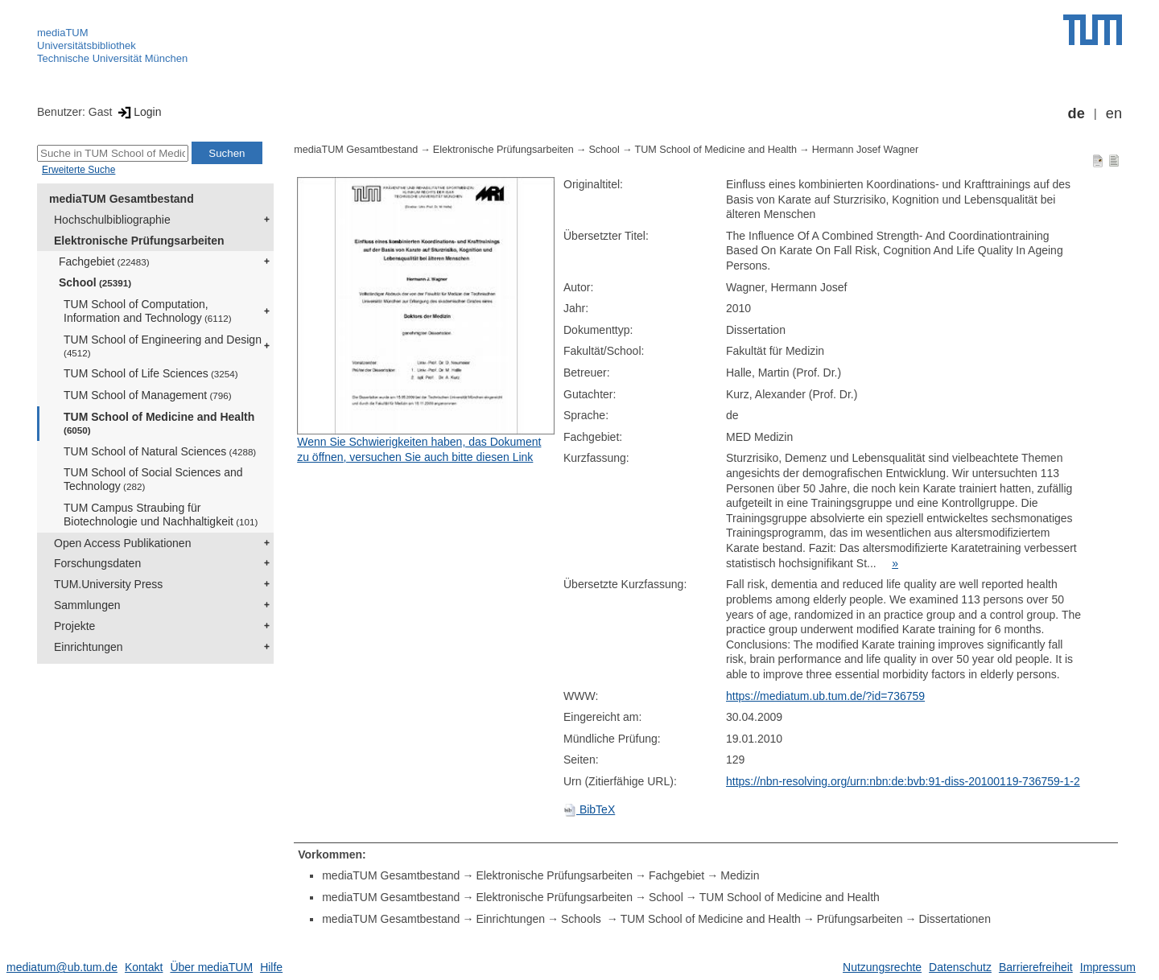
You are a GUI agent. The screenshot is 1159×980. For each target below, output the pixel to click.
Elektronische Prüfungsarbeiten (139, 240)
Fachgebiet (104, 261)
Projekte (74, 626)
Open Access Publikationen (122, 543)
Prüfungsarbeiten (860, 918)
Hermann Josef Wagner (865, 149)
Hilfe (271, 967)
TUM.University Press (108, 584)
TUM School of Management (148, 395)
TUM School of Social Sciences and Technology (153, 479)
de (1076, 113)
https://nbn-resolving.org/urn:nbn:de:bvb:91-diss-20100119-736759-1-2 (903, 781)
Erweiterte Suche (78, 169)
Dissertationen (954, 918)
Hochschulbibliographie (112, 219)
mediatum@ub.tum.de (62, 967)
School (95, 282)
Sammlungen (87, 605)
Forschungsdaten (97, 563)
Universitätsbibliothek (86, 45)
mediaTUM (63, 33)
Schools (582, 918)
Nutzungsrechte (882, 967)
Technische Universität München (112, 58)
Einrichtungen (88, 646)
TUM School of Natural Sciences (160, 451)
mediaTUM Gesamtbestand (121, 198)
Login (138, 111)
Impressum (1108, 967)
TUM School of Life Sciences (151, 373)
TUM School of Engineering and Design (163, 345)
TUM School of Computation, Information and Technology (148, 311)
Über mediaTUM (211, 967)
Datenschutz (960, 967)
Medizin (739, 875)
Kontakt (144, 967)
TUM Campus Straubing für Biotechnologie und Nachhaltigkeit (161, 514)
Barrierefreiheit (1036, 967)
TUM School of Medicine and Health (159, 422)
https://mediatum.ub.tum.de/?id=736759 (825, 696)
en (1114, 113)
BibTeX (589, 809)
